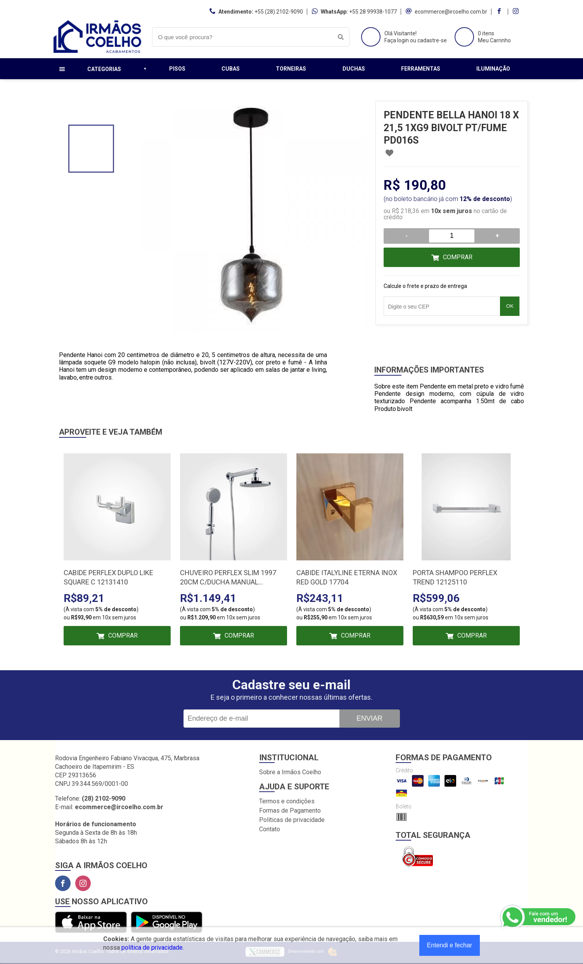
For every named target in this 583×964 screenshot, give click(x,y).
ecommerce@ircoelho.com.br (451, 12)
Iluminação (493, 68)
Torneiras (291, 68)
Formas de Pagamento (290, 810)
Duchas (354, 68)
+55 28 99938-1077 (373, 12)
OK (510, 306)
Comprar (457, 257)
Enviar (369, 718)
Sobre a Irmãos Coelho (290, 772)
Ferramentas (420, 68)
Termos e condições (287, 801)
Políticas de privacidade (292, 820)
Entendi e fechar (449, 945)
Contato (269, 829)
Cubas (230, 68)
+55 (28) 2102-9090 (278, 12)
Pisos (177, 68)
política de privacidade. (152, 947)
